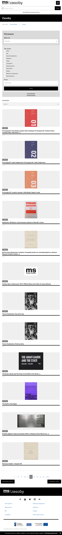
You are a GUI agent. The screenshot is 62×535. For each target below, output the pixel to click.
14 (37, 477)
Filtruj (31, 88)
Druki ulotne (9, 68)
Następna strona (54, 481)
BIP (5, 511)
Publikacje (8, 58)
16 (43, 477)
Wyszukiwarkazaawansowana (31, 94)
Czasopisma (9, 63)
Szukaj (57, 8)
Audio (7, 51)
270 (47, 477)
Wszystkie (31, 41)
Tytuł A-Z (31, 104)
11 (28, 477)
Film (7, 53)
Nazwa (6, 79)
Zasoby (24, 24)
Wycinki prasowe (10, 66)
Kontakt (35, 511)
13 (34, 477)
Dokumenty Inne (10, 76)
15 (40, 477)
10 (25, 477)
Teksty (7, 61)
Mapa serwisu (8, 507)
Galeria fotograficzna (11, 56)
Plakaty (8, 71)
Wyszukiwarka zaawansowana (31, 12)
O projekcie (7, 514)
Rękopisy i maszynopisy (12, 73)
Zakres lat (7, 38)
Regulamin (35, 507)
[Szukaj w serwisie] (28, 8)
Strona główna (14, 24)
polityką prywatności (51, 533)
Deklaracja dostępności (39, 503)
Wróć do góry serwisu (38, 515)
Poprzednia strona (7, 481)
